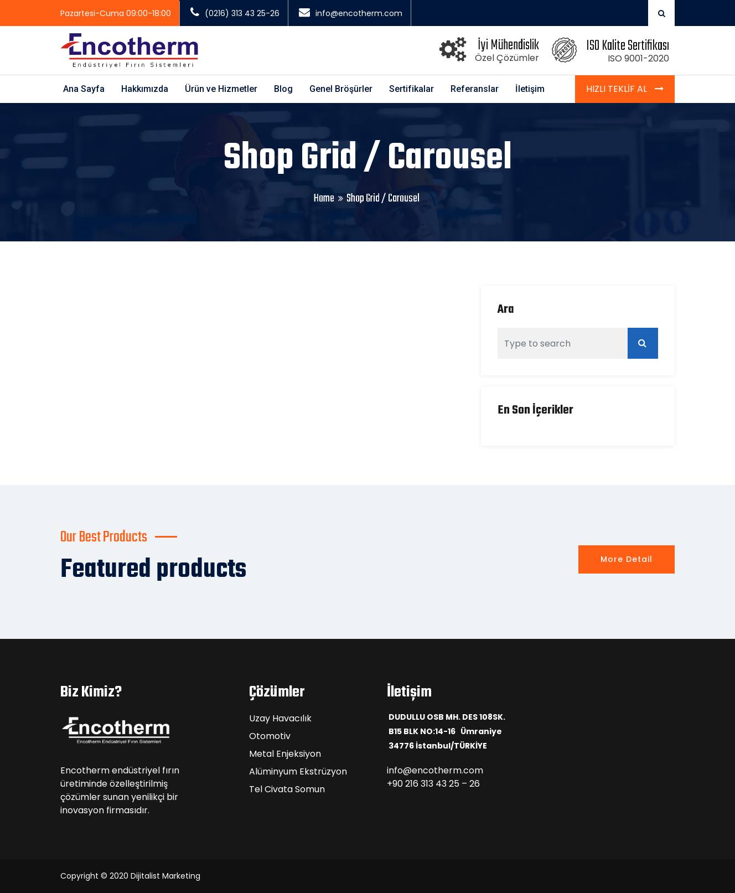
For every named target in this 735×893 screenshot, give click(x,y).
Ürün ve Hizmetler (221, 89)
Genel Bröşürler (340, 89)
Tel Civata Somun (287, 789)
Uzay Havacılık (280, 718)
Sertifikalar (411, 89)
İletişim (530, 89)
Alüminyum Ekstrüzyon (298, 771)
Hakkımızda (144, 89)
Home (324, 198)
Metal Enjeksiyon (285, 753)
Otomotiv (270, 736)
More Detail (627, 559)
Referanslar (475, 89)
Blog (283, 89)
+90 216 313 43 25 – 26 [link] (433, 783)
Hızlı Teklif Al (617, 88)
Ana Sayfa (84, 89)
